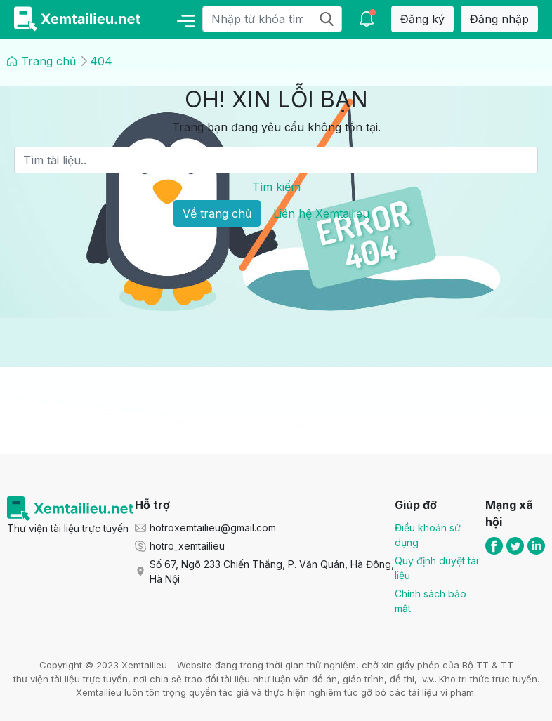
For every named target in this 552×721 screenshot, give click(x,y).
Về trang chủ (217, 213)
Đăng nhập (499, 19)
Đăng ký (422, 19)
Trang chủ (48, 61)
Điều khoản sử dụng (428, 535)
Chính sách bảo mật (430, 601)
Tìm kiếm (276, 187)
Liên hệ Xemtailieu (321, 213)
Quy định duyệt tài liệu (436, 568)
